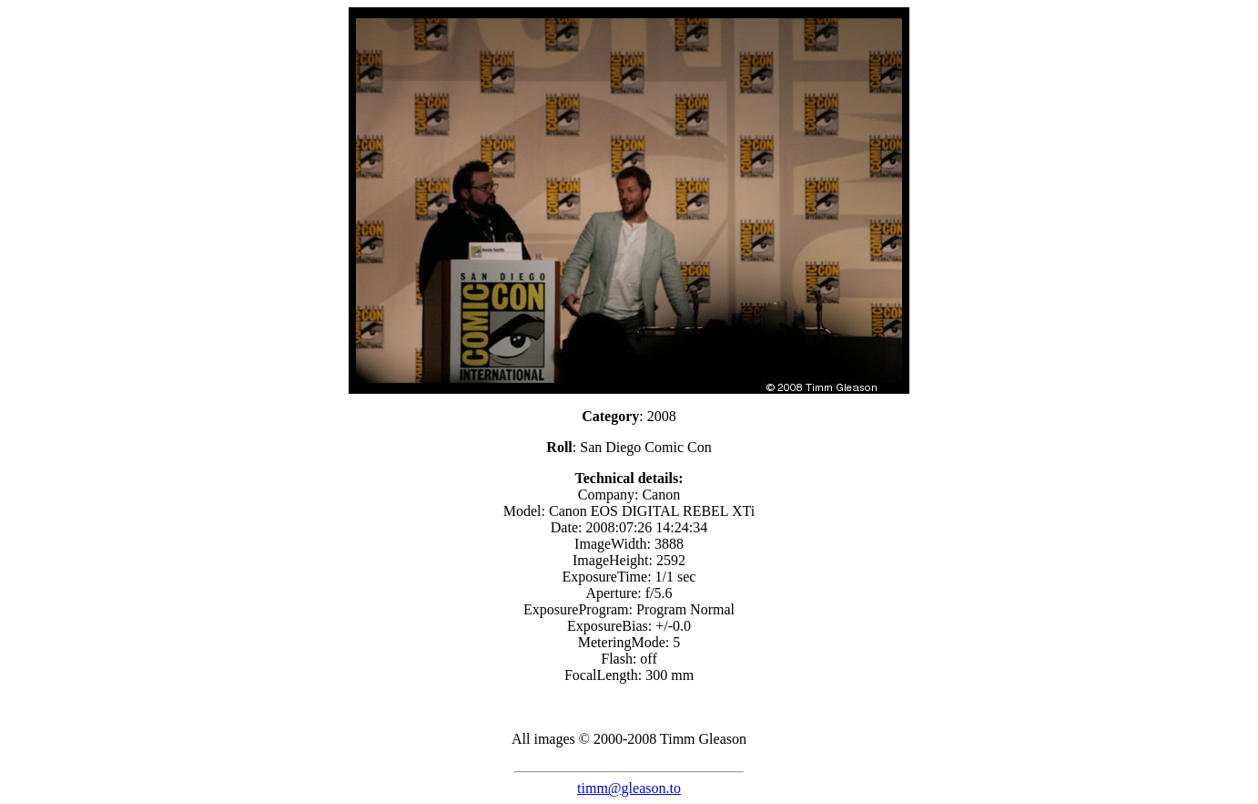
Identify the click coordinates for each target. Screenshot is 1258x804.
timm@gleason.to (629, 788)
